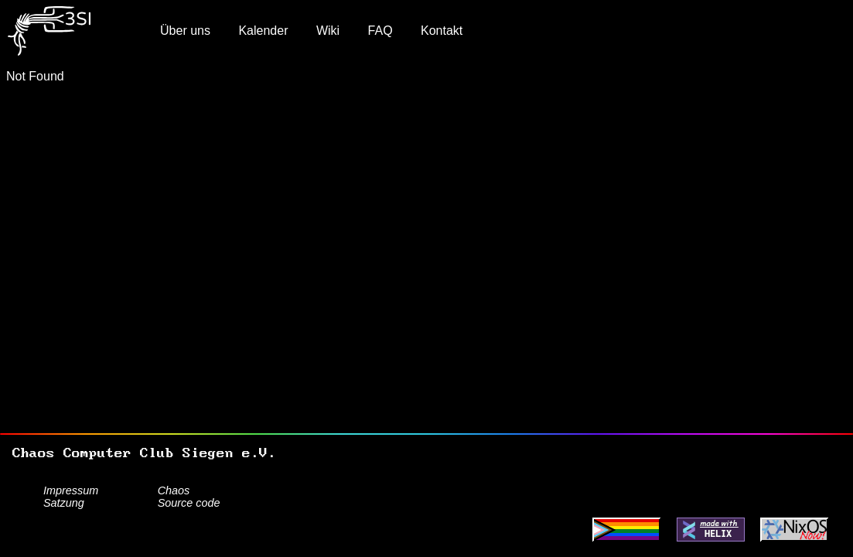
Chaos (174, 490)
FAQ (380, 30)
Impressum (70, 490)
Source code (189, 503)
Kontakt (441, 30)
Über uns (185, 30)
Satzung (63, 503)
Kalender (263, 30)
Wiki (327, 30)
